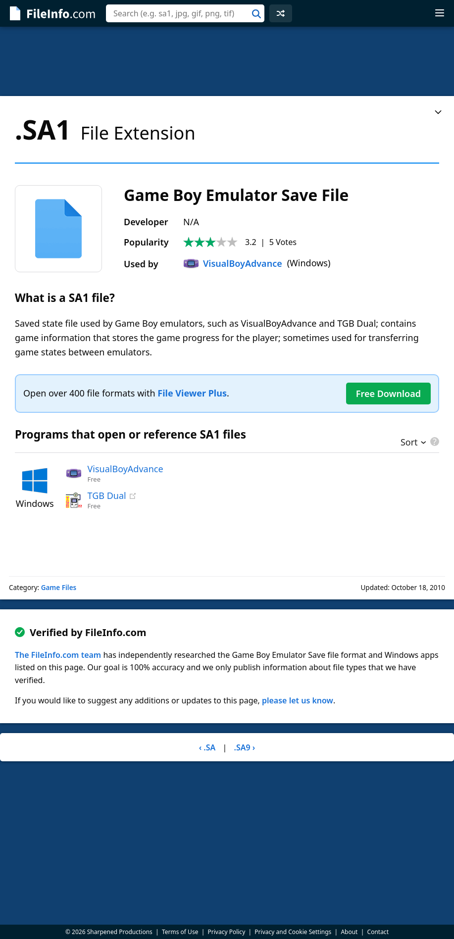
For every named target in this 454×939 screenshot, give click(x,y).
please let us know (297, 700)
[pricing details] (433, 441)
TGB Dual (107, 495)
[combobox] (185, 13)
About (349, 932)
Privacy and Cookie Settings (292, 932)
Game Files (59, 587)
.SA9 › (244, 747)
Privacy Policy (227, 932)
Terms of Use (180, 932)
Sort (409, 443)
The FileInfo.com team (58, 654)
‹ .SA (207, 747)
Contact (378, 932)
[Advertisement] (227, 61)
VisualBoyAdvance (232, 263)
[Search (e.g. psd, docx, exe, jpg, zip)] (185, 13)
